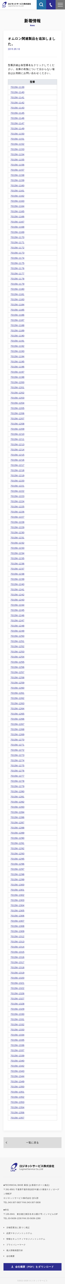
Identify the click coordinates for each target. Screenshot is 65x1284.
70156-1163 (17, 201)
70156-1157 (17, 170)
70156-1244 (17, 605)
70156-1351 (17, 1092)
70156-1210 (17, 434)
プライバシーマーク (16, 1245)
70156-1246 (17, 615)
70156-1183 (17, 299)
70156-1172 (17, 247)
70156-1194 (17, 356)
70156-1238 (17, 574)
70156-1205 (17, 408)
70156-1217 (17, 465)
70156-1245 (17, 610)
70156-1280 (17, 791)
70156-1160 (17, 185)
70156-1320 (17, 978)
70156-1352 (17, 1097)
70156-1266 (17, 719)
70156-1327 (17, 998)
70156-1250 (17, 636)
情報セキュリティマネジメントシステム (25, 1239)
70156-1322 (17, 988)
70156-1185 (17, 309)
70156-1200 (17, 382)
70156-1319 (17, 972)
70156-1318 (17, 967)
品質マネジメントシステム (19, 1233)
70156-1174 (17, 258)
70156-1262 (17, 698)
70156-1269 (17, 734)
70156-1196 (17, 366)
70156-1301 (17, 889)
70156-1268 (17, 729)
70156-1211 (17, 439)
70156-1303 (17, 900)
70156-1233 (17, 548)
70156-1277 (17, 776)
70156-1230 (17, 532)
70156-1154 (17, 154)
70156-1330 (17, 1014)
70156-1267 (17, 724)
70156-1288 (17, 827)
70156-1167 (17, 221)
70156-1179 (17, 284)
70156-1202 (17, 392)
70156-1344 (17, 1076)
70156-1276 (17, 770)
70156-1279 (17, 786)
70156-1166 (17, 216)
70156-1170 (17, 237)
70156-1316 (17, 957)
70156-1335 (17, 1040)
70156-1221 (17, 486)
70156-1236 (17, 563)
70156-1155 (17, 159)
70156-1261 (17, 693)
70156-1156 (17, 164)
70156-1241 (17, 589)
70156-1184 (17, 304)
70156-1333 (17, 1029)
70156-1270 (17, 739)
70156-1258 (17, 677)
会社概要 (10, 1256)
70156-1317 (17, 962)
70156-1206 (17, 413)
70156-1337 (17, 1050)
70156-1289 (17, 832)
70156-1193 (17, 351)
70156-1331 (17, 1019)
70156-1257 (17, 672)
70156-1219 (17, 475)
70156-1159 (17, 180)
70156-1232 (17, 543)
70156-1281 (17, 796)
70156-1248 (17, 625)
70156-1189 (17, 330)
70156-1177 (17, 273)
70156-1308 (17, 926)
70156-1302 (17, 895)
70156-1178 (17, 278)
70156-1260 (17, 688)
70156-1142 (17, 102)
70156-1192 (17, 346)
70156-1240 (17, 584)
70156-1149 (17, 128)
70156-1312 (17, 936)
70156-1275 (17, 765)
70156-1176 (17, 268)
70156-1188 (17, 325)
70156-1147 (17, 123)
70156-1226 (17, 511)
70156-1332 (17, 1024)
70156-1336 (17, 1045)
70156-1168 (17, 227)
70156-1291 (17, 843)
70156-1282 (17, 801)
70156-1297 (17, 869)
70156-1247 (17, 620)
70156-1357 (17, 1117)
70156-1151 (17, 139)
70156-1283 (17, 807)
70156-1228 (17, 522)
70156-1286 (17, 817)
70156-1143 (17, 107)
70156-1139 (17, 87)
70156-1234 (17, 553)
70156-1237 (17, 568)
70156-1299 (17, 879)
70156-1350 (17, 1086)
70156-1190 (17, 335)
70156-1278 (17, 781)
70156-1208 (17, 423)
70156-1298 (17, 874)
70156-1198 (17, 377)
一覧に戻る (32, 1142)
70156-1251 (17, 641)
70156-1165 (17, 211)
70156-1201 (17, 387)
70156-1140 (17, 92)
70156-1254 (17, 656)
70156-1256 (17, 667)
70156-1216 (17, 460)
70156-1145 (17, 113)
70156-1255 (17, 662)
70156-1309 (17, 931)
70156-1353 (17, 1102)
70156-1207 (17, 418)
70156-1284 (17, 812)
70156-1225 (17, 506)
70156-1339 (17, 1055)
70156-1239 (17, 579)
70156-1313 (17, 941)
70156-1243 (17, 599)
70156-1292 (17, 848)
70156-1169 (17, 232)
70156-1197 (17, 372)
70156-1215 (17, 454)
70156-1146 (17, 118)
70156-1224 (17, 501)
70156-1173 (17, 252)
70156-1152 (17, 144)
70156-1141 (17, 97)
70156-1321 (17, 983)
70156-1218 (17, 470)
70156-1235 (17, 558)
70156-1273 (17, 755)
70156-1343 (17, 1071)
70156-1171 (17, 242)
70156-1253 (17, 651)
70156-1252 (17, 646)
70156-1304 (17, 905)
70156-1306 (17, 915)
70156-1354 (17, 1107)
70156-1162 (17, 196)
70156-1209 (17, 429)
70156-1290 (17, 838)
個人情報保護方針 (14, 1250)
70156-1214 (17, 449)
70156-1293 (17, 853)
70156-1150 (17, 133)
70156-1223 (17, 496)
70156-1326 (17, 993)
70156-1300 (17, 884)
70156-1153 (17, 149)
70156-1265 (17, 713)
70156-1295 (17, 858)
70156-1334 (17, 1035)
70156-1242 (17, 594)
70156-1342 (17, 1066)
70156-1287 (17, 822)
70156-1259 (17, 682)
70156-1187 (17, 320)
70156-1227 (17, 517)
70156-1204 (17, 403)
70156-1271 (17, 744)
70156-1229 (17, 527)
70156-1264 (17, 708)
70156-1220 (17, 480)
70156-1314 (17, 946)
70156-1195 (17, 361)
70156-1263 (17, 703)
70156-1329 (17, 1009)
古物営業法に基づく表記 (18, 1227)
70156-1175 (17, 263)
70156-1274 (17, 760)
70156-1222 (17, 491)
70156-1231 (17, 537)
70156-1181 (17, 294)
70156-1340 (17, 1060)
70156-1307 (17, 921)
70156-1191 (17, 340)
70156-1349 (17, 1081)
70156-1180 (17, 289)
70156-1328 (17, 1003)
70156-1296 (17, 864)
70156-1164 (17, 206)
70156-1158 (17, 175)
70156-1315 (17, 952)
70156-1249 (17, 631)
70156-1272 (17, 750)
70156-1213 (17, 444)
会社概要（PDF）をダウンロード (34, 1266)
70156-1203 (17, 397)
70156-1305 (17, 910)
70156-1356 (17, 1112)
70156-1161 (17, 190)
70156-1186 (17, 315)
